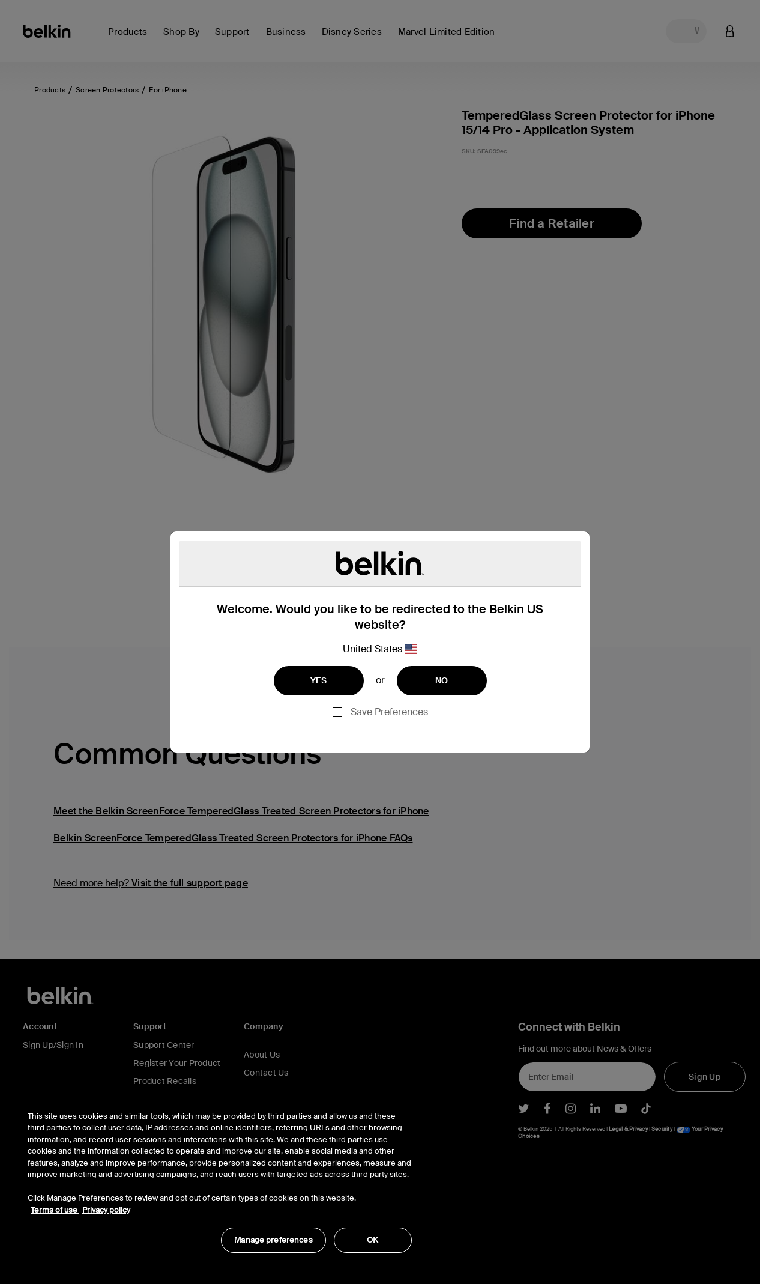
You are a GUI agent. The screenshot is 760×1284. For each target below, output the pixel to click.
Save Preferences (389, 712)
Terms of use (55, 1210)
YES (318, 680)
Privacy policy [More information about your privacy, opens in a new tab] (106, 1210)
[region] (220, 1175)
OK (372, 1240)
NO (441, 680)
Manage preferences (273, 1240)
